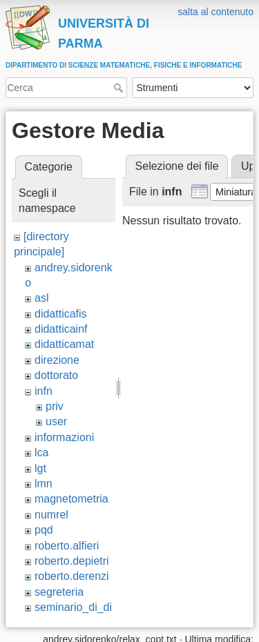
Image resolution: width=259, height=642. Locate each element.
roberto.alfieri (67, 546)
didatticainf (61, 329)
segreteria (59, 592)
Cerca (119, 88)
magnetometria (71, 499)
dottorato (56, 375)
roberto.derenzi (72, 576)
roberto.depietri (72, 561)
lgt (40, 468)
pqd (44, 530)
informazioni (64, 437)
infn (43, 391)
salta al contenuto (215, 11)
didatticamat (64, 344)
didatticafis (61, 314)
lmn (43, 483)
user (56, 421)
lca (41, 452)
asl (41, 298)
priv (55, 406)
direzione (57, 360)
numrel (51, 515)
